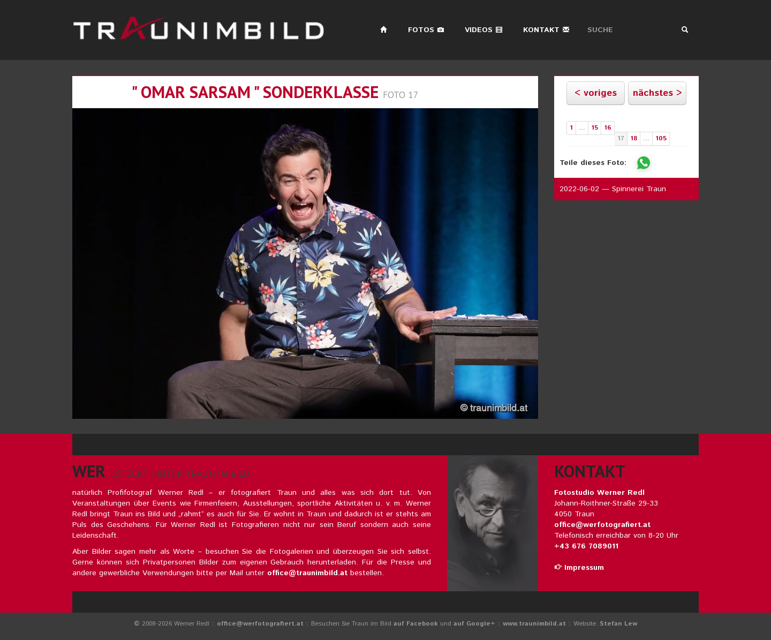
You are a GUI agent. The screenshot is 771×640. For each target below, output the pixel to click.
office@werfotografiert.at (602, 524)
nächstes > (657, 93)
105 (661, 138)
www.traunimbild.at (534, 623)
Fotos (426, 30)
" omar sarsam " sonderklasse (255, 92)
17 (620, 138)
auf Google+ (474, 623)
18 (633, 138)
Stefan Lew (618, 623)
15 (594, 127)
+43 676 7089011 (586, 546)
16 (607, 127)
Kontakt (546, 30)
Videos (484, 30)
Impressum (579, 567)
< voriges (596, 93)
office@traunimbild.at (307, 573)
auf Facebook (416, 623)
